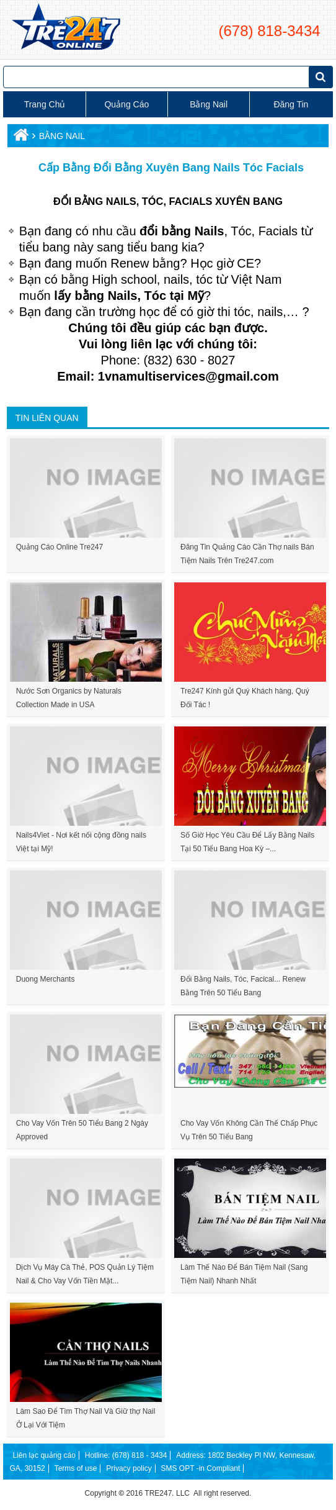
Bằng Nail (209, 104)
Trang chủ (45, 104)
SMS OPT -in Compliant (200, 1468)
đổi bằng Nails (181, 231)
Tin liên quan (47, 418)
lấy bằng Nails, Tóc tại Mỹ (129, 295)
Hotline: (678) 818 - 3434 (126, 1455)
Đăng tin (290, 104)
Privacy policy (128, 1468)
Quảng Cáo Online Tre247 (59, 547)
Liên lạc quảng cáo (43, 1455)
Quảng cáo (126, 104)
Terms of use (75, 1468)
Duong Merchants (45, 979)
